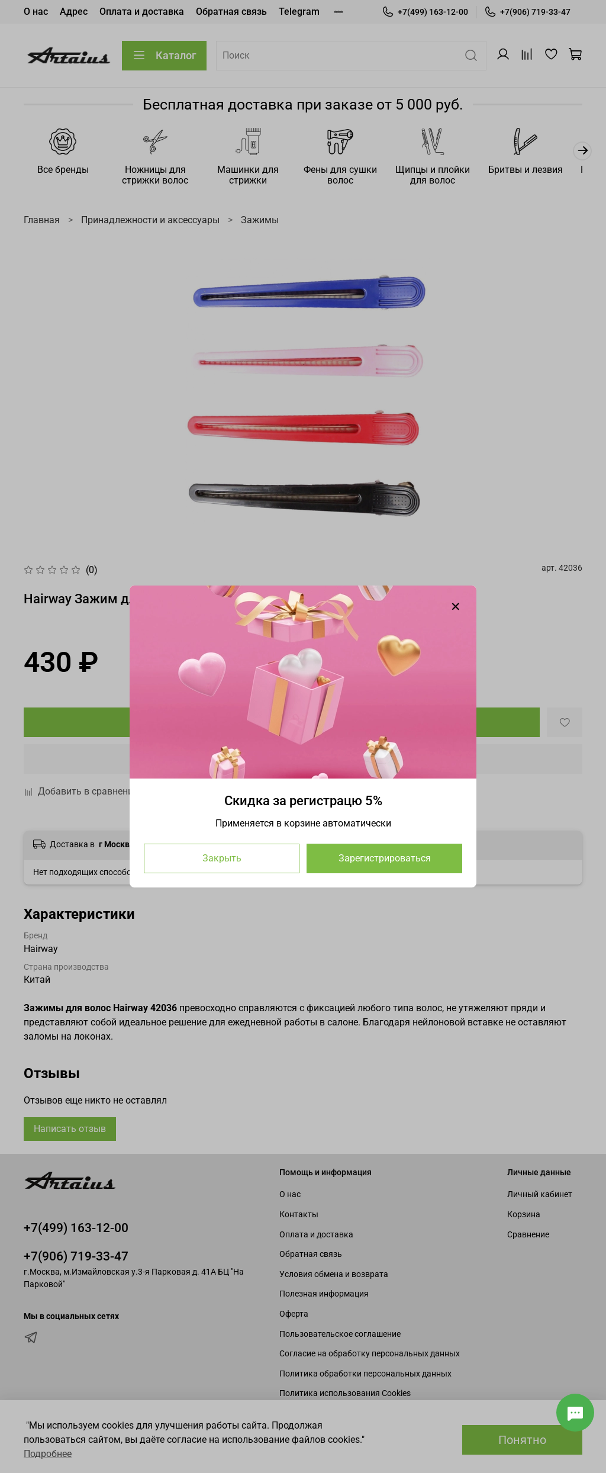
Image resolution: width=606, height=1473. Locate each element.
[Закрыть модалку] (455, 607)
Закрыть (221, 858)
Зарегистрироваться (385, 858)
